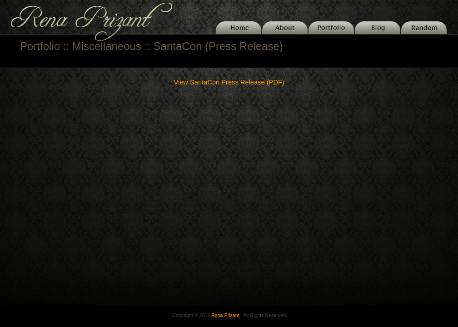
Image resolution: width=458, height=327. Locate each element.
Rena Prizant (225, 315)
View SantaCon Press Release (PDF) (229, 82)
